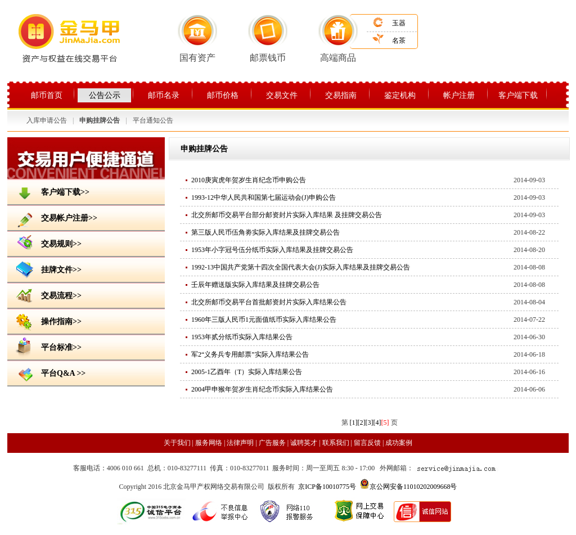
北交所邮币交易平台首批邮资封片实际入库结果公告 (268, 302)
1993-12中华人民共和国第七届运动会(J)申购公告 (263, 197)
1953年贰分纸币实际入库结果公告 (241, 337)
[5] (385, 422)
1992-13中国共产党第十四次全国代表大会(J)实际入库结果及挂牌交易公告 (300, 267)
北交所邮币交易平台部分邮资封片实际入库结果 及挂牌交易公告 (286, 215)
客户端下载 (518, 95)
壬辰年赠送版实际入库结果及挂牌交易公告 (255, 285)
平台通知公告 (153, 120)
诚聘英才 (303, 443)
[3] (370, 422)
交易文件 (282, 95)
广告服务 (272, 443)
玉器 (399, 23)
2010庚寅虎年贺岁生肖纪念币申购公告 (248, 180)
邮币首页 (46, 95)
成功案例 (398, 443)
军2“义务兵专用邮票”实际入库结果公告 (250, 354)
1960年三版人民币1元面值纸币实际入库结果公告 (263, 319)
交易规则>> (47, 243)
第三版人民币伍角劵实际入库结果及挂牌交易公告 (265, 232)
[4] (377, 422)
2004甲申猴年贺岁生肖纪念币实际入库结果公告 (262, 389)
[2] (362, 422)
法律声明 (240, 443)
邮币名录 (163, 95)
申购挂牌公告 (99, 120)
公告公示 (104, 95)
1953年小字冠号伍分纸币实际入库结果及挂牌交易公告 (272, 250)
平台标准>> (47, 346)
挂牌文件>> (47, 269)
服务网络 (209, 443)
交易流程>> (47, 295)
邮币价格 (222, 95)
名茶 (399, 40)
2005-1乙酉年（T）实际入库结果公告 (246, 372)
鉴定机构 (400, 95)
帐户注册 (459, 95)
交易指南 (341, 95)
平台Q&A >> (49, 372)
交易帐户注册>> (55, 217)
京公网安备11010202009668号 (413, 487)
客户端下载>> (51, 191)
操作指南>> (47, 320)
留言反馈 (367, 443)
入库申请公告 (46, 120)
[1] (354, 422)
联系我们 (335, 443)
